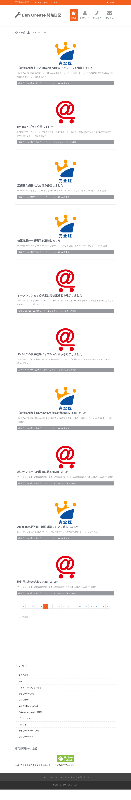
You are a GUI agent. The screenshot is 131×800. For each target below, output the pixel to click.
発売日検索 (23, 684)
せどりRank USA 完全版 (29, 741)
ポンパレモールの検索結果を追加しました (43, 477)
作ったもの (97, 15)
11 (74, 615)
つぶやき (22, 734)
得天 (20, 690)
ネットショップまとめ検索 (65, 141)
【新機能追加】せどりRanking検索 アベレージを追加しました (55, 67)
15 (97, 615)
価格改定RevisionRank (28, 715)
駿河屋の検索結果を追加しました (37, 590)
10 (69, 615)
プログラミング (25, 728)
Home (43, 787)
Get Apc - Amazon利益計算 (30, 722)
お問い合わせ (109, 15)
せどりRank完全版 (61, 83)
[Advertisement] (65, 650)
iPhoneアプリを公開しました (35, 126)
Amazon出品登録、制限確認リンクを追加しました (48, 535)
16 (102, 615)
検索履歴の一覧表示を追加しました (38, 243)
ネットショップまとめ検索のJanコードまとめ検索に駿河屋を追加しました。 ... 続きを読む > (59, 596)
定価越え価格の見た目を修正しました (40, 184)
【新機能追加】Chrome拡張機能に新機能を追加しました (52, 418)
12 (80, 615)
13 (86, 615)
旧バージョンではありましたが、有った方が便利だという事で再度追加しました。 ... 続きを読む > (62, 541)
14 (91, 615)
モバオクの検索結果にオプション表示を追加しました (49, 360)
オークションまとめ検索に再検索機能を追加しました (49, 301)
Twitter (110, 2)
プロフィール (85, 15)
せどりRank (24, 709)
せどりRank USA (26, 747)
